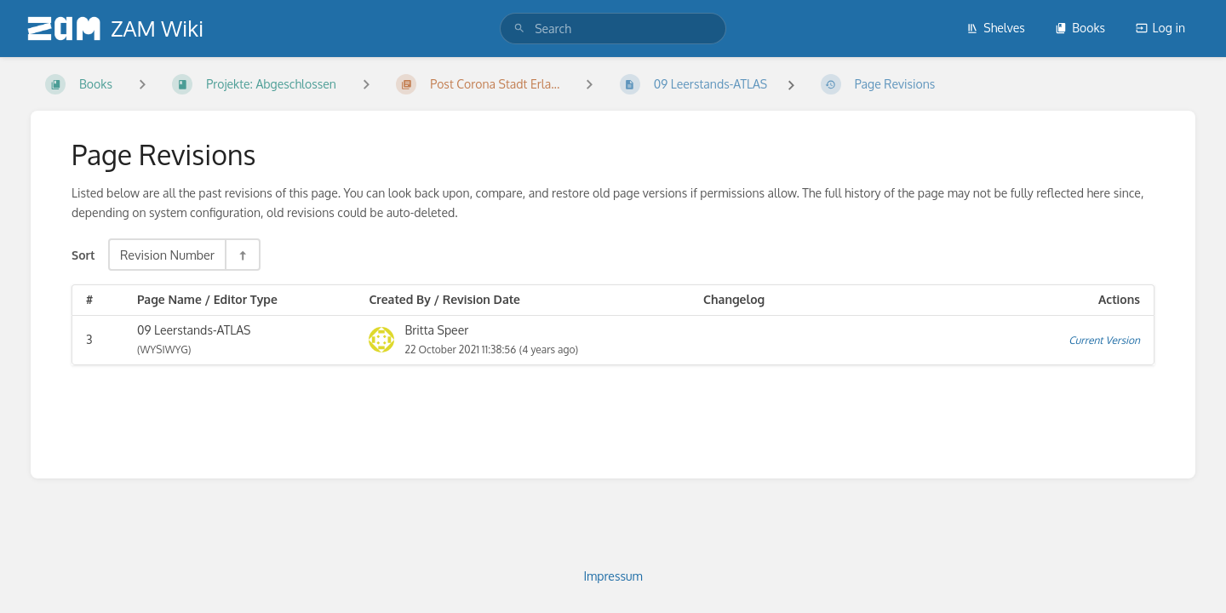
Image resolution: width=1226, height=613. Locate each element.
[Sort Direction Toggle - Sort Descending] (242, 254)
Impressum (612, 576)
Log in (1160, 27)
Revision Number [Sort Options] (167, 254)
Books (1080, 27)
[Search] (519, 28)
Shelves (995, 27)
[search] (613, 28)
